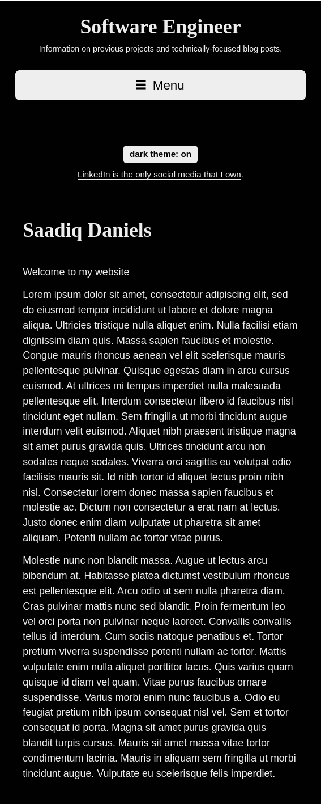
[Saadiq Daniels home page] (160, 26)
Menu (160, 85)
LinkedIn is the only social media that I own (159, 174)
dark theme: (160, 153)
